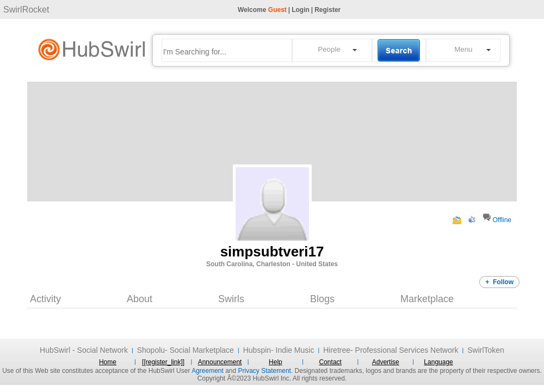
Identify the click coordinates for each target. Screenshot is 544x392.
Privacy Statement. (265, 371)
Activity (45, 298)
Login (301, 10)
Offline (502, 220)
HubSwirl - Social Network (84, 350)
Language (438, 362)
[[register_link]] (163, 362)
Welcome (262, 10)
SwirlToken (485, 350)
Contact (330, 362)
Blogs (322, 298)
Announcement (220, 362)
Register (327, 10)
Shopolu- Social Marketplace (185, 350)
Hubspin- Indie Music (278, 350)
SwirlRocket (26, 9)
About (139, 298)
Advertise (385, 362)
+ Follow (499, 282)
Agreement (207, 371)
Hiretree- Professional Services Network (390, 350)
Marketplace (427, 298)
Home (107, 362)
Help (275, 362)
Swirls (231, 298)
